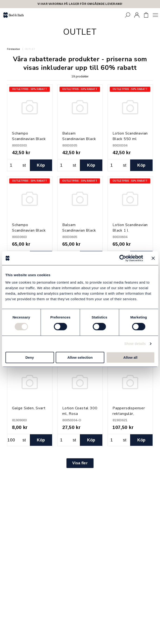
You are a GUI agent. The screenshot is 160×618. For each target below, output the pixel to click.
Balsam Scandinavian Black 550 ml (79, 139)
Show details (135, 344)
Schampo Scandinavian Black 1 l (29, 230)
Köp (41, 165)
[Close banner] (153, 258)
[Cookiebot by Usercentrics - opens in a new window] (122, 258)
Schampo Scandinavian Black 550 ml (29, 139)
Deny (29, 357)
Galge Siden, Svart (28, 408)
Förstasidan (13, 49)
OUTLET (30, 49)
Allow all (130, 357)
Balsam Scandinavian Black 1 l (79, 230)
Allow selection (80, 357)
